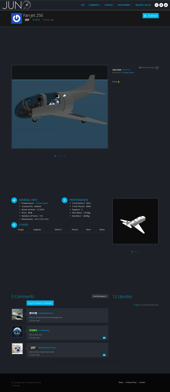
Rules (121, 382)
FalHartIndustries (45, 313)
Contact (142, 382)
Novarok (36, 19)
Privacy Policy (131, 382)
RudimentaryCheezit (47, 347)
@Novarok (33, 317)
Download (150, 15)
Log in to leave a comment (40, 303)
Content (109, 5)
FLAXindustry (44, 330)
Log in (136, 305)
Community (94, 5)
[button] (55, 156)
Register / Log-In (143, 5)
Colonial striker (128, 72)
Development (124, 5)
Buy (83, 5)
